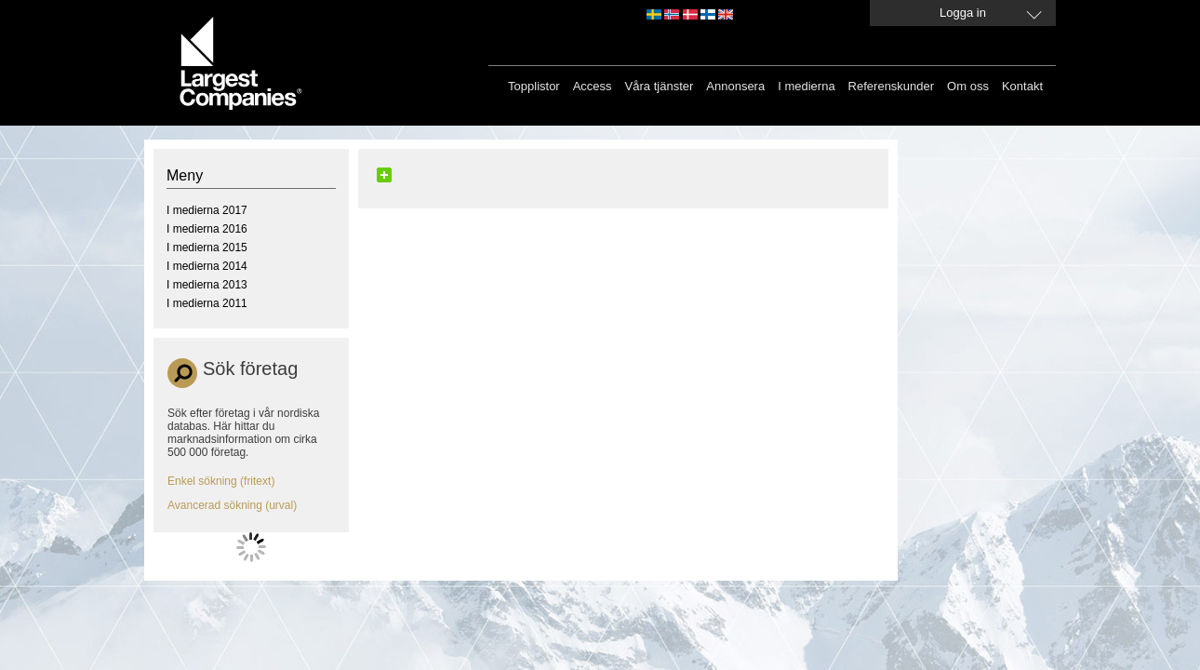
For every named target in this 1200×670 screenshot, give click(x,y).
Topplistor (534, 86)
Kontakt (1022, 86)
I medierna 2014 (207, 266)
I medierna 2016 (207, 228)
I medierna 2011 (207, 303)
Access (592, 86)
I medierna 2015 (207, 247)
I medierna (806, 86)
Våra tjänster (659, 86)
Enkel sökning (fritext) (220, 481)
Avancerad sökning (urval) (232, 505)
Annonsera (735, 86)
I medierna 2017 (207, 210)
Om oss (968, 86)
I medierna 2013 (207, 284)
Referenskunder (891, 86)
